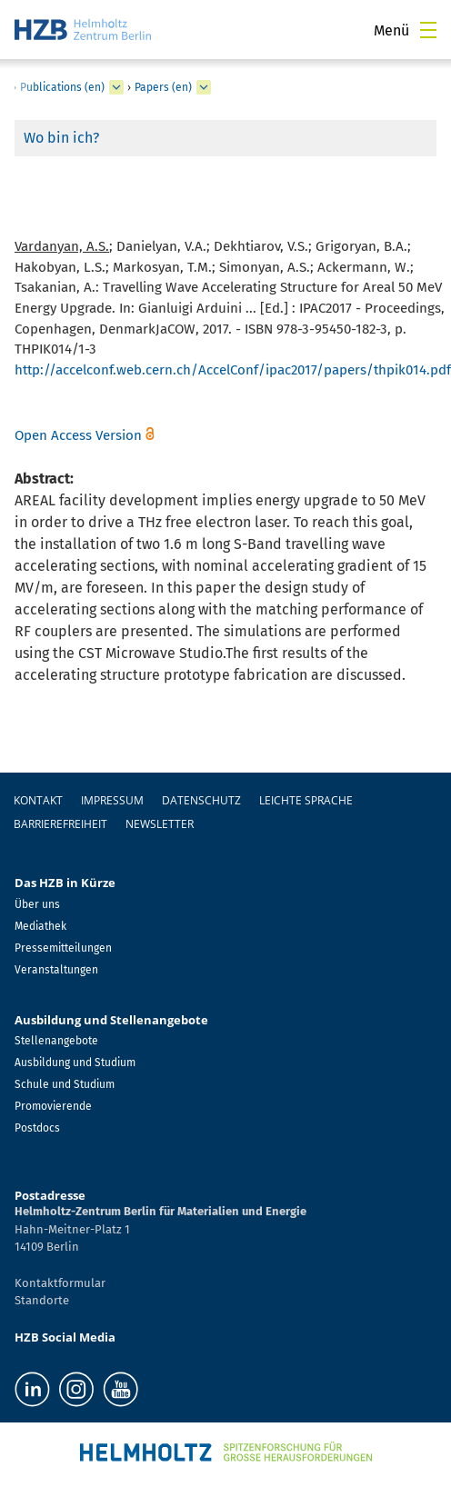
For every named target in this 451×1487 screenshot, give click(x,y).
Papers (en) (163, 87)
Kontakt (38, 800)
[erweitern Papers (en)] (203, 87)
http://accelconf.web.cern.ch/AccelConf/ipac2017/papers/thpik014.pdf (233, 370)
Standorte (42, 1300)
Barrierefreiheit (60, 824)
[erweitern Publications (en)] (116, 87)
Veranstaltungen (56, 969)
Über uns (37, 904)
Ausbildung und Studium (75, 1062)
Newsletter (159, 824)
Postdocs (37, 1128)
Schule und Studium (65, 1084)
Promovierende (53, 1106)
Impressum (112, 800)
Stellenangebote (56, 1040)
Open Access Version (78, 435)
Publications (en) (62, 87)
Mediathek (40, 926)
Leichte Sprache (306, 800)
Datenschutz (201, 800)
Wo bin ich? (61, 137)
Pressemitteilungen (63, 948)
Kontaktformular (60, 1283)
